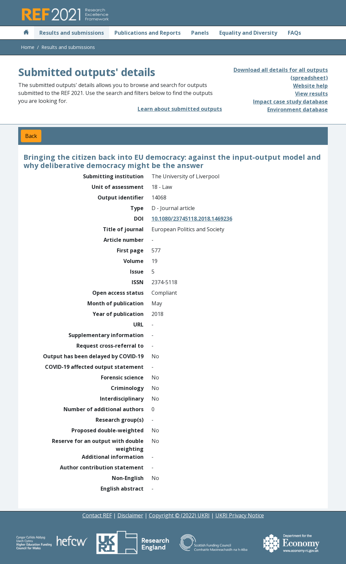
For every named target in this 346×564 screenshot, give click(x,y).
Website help (310, 85)
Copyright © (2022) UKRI (179, 515)
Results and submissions (71, 32)
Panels (200, 32)
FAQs (294, 32)
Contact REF (97, 515)
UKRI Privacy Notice (239, 515)
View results (311, 93)
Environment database (297, 109)
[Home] (26, 32)
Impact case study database (290, 101)
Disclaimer (130, 515)
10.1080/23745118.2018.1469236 (191, 218)
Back (31, 136)
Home (27, 47)
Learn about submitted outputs (180, 108)
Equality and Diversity (248, 32)
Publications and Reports (147, 32)
